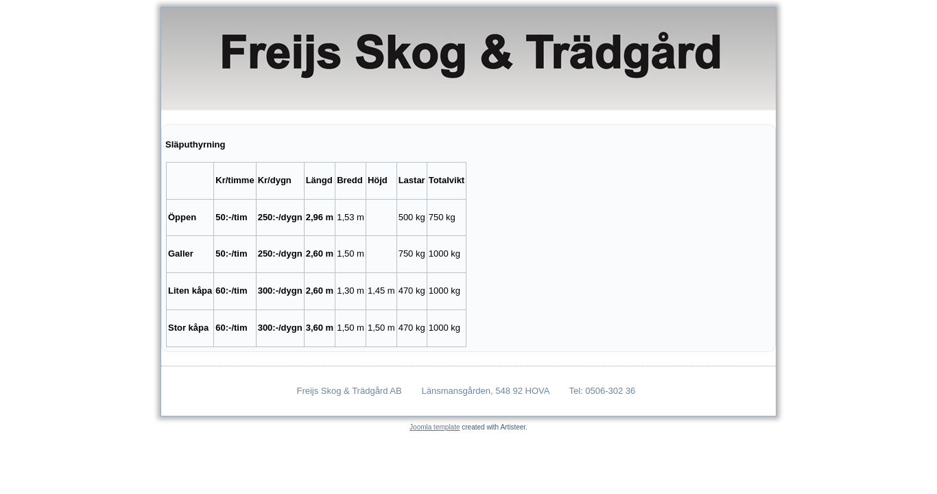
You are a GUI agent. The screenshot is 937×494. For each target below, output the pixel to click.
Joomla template (435, 427)
